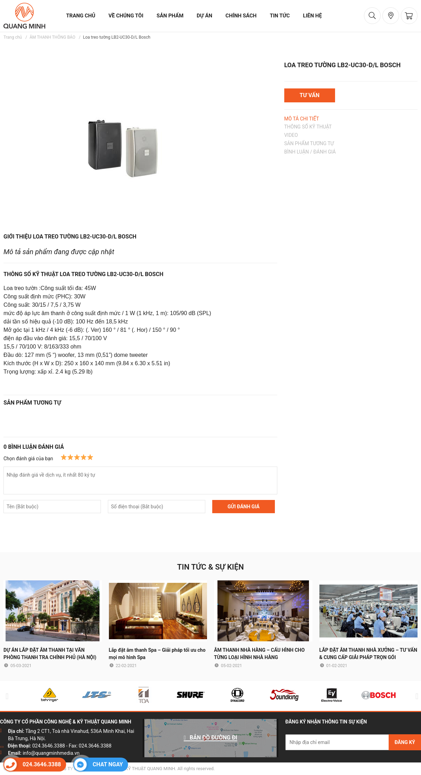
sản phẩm (170, 16)
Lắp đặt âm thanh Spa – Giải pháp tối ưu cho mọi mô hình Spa (157, 653)
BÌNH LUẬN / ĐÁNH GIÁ (310, 152)
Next (415, 696)
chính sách (240, 16)
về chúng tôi (126, 16)
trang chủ (80, 16)
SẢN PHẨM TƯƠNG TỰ (309, 143)
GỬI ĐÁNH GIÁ (244, 506)
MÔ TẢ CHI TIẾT (301, 119)
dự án (204, 16)
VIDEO (291, 135)
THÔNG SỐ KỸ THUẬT (308, 127)
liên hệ (312, 16)
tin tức (279, 16)
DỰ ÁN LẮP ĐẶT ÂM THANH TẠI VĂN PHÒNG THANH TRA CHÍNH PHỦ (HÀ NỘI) (49, 653)
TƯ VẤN (309, 95)
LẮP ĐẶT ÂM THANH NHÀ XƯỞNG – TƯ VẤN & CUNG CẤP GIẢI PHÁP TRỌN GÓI (368, 653)
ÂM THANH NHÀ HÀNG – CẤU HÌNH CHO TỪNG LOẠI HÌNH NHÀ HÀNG (259, 653)
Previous (5, 696)
